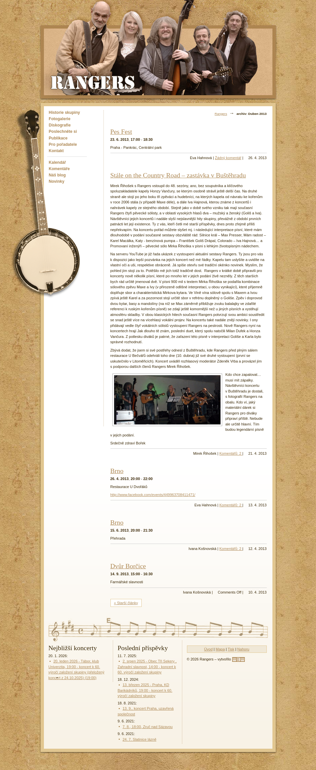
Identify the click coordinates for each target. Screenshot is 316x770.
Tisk (231, 649)
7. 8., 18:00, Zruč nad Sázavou (148, 727)
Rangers (221, 114)
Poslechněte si (63, 131)
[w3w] (238, 659)
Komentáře (59, 168)
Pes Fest (121, 131)
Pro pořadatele (63, 144)
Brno (117, 470)
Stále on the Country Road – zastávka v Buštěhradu (178, 175)
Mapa (220, 649)
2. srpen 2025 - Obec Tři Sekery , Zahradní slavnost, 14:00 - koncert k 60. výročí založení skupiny (147, 666)
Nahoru (243, 649)
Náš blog (57, 175)
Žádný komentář (228, 158)
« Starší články (126, 603)
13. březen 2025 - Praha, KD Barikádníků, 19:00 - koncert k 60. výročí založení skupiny (145, 690)
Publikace (58, 138)
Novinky (57, 181)
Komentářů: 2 (230, 453)
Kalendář (57, 162)
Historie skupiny (64, 112)
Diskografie (60, 125)
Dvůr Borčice (128, 566)
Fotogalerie (60, 119)
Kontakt (56, 150)
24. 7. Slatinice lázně (140, 739)
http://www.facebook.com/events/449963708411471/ (153, 495)
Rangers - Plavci (93, 82)
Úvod (208, 649)
